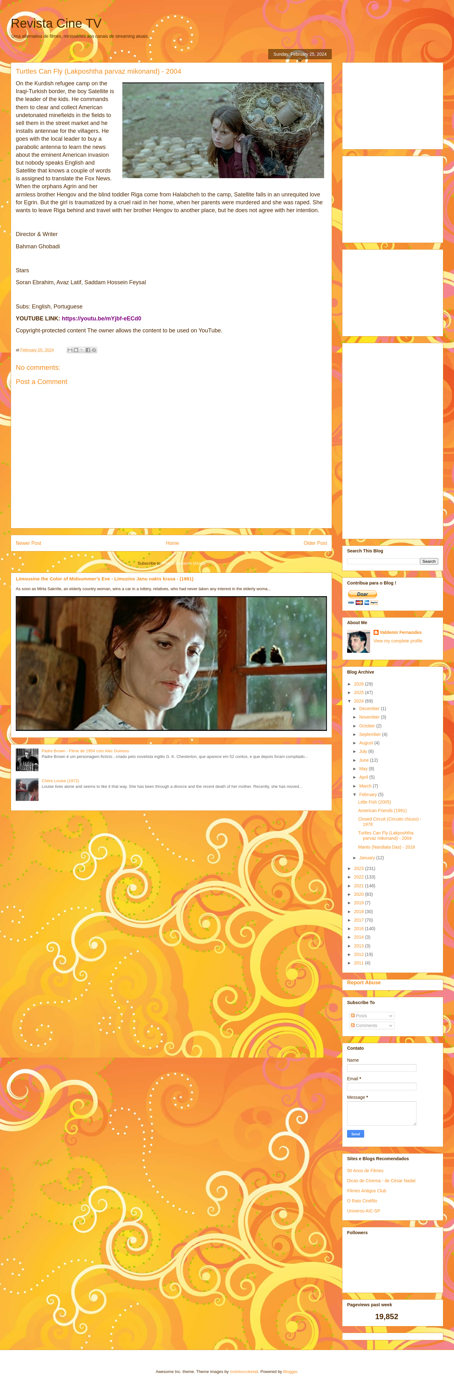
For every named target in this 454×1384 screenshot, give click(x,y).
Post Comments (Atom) (184, 563)
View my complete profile (398, 640)
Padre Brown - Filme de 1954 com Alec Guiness (85, 750)
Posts (359, 1015)
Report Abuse (364, 982)
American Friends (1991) (382, 810)
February (368, 794)
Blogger (290, 1371)
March (366, 785)
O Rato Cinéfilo (362, 1200)
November (370, 717)
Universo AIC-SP (363, 1210)
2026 (359, 683)
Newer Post (28, 543)
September (370, 734)
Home (172, 543)
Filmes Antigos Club (366, 1190)
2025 (359, 692)
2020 (359, 894)
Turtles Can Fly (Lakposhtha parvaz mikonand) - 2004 (385, 835)
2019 (359, 902)
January (367, 857)
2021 (359, 885)
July (363, 751)
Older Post (315, 543)
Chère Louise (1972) (60, 780)
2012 (359, 954)
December (370, 708)
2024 (359, 700)
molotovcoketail (244, 1371)
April (364, 777)
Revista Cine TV (56, 23)
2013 (359, 945)
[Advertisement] (394, 104)
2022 (359, 876)
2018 (359, 911)
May (364, 768)
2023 (359, 868)
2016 (359, 928)
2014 (359, 937)
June (364, 760)
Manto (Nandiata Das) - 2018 (386, 847)
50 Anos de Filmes (365, 1170)
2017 (359, 920)
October (367, 725)
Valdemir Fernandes (401, 632)
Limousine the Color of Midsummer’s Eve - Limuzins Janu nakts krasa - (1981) (105, 578)
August (366, 742)
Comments (364, 1025)
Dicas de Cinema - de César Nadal (381, 1180)
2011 (359, 962)
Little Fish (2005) (374, 802)
